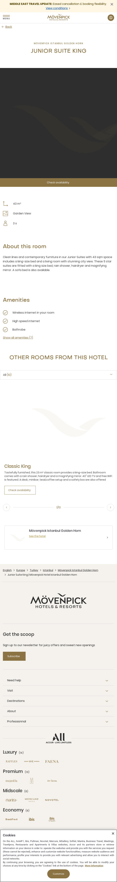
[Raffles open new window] (11, 761)
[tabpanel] (58, 441)
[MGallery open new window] (31, 781)
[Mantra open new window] (11, 800)
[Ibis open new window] (31, 819)
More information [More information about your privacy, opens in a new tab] (94, 865)
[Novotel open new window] (52, 800)
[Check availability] (58, 182)
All (7, 375)
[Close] (113, 833)
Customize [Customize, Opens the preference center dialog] (58, 873)
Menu (6, 18)
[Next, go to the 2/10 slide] (110, 507)
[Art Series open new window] (52, 781)
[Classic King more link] (17, 466)
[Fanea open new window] (52, 761)
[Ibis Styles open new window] (52, 819)
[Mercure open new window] (31, 800)
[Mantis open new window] (11, 781)
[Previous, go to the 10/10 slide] (6, 507)
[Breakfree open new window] (11, 819)
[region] (58, 856)
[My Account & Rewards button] (111, 17)
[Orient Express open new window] (31, 761)
